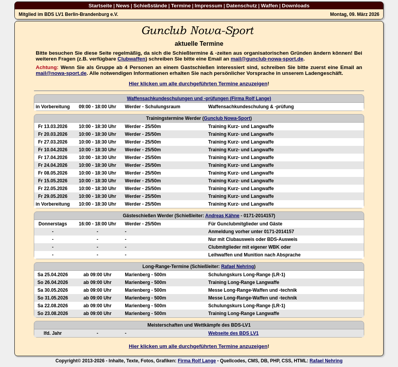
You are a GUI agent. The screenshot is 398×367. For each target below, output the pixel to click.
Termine (181, 6)
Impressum (208, 6)
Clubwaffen (131, 59)
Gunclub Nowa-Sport (227, 118)
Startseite (100, 6)
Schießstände (150, 6)
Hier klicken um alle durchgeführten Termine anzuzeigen (198, 84)
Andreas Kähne (222, 215)
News (122, 6)
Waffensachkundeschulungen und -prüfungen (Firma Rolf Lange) (199, 98)
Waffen (269, 6)
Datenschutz (241, 6)
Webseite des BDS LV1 (233, 333)
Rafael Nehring (237, 266)
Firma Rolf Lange (197, 361)
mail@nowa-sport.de (61, 73)
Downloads (295, 6)
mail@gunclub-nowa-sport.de (266, 59)
